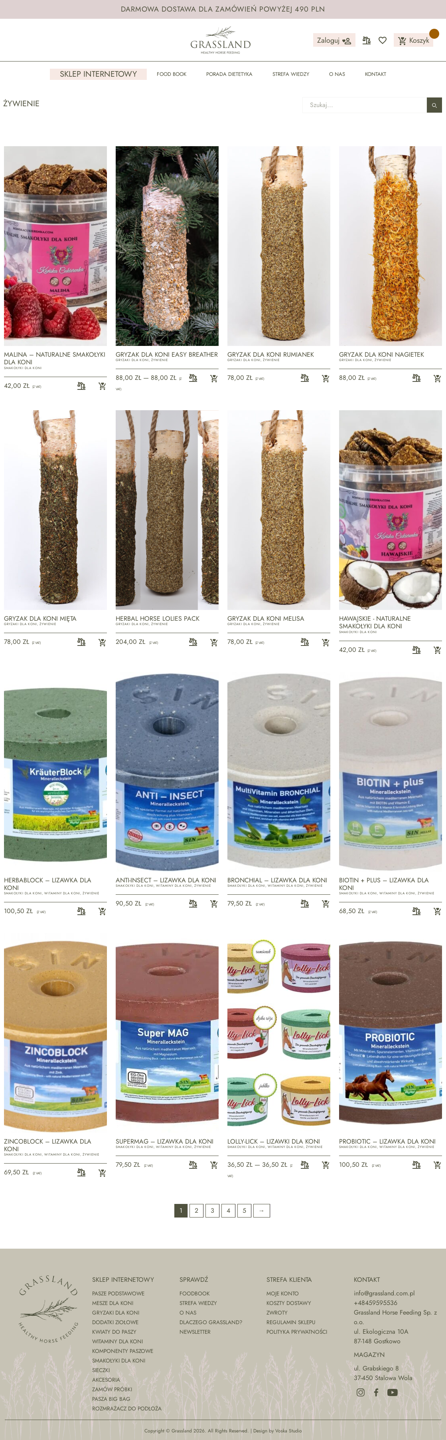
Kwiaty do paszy (114, 1332)
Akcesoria (106, 1380)
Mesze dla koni (112, 1303)
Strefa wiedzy (290, 74)
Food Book (171, 74)
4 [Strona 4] (228, 1210)
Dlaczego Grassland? (211, 1322)
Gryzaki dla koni (132, 359)
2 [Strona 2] (196, 1210)
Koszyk (413, 40)
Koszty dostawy (288, 1303)
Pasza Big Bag (111, 1399)
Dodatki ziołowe (115, 1322)
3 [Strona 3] (212, 1210)
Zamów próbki (112, 1389)
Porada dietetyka (229, 74)
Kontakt (375, 74)
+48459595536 (375, 1302)
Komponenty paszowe (122, 1351)
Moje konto (282, 1293)
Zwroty (277, 1313)
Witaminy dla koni (62, 893)
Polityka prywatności (296, 1332)
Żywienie (159, 359)
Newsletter (195, 1332)
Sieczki (101, 1370)
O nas (337, 74)
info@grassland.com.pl (384, 1293)
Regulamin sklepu (291, 1322)
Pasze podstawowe (118, 1293)
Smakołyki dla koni (23, 367)
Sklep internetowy (98, 74)
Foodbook (195, 1293)
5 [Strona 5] (244, 1210)
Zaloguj (334, 40)
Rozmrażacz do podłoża (127, 1408)
